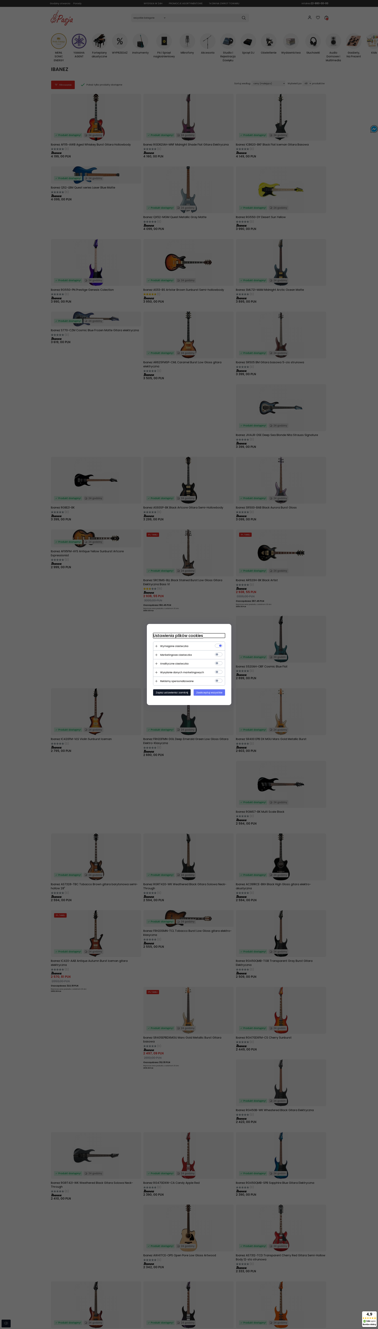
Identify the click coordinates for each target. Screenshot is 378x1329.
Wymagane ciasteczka (174, 646)
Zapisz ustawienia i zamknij (172, 692)
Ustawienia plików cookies (178, 635)
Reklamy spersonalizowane (177, 681)
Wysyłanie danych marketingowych (182, 672)
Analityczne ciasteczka (174, 663)
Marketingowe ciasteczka (176, 655)
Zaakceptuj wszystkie (209, 692)
